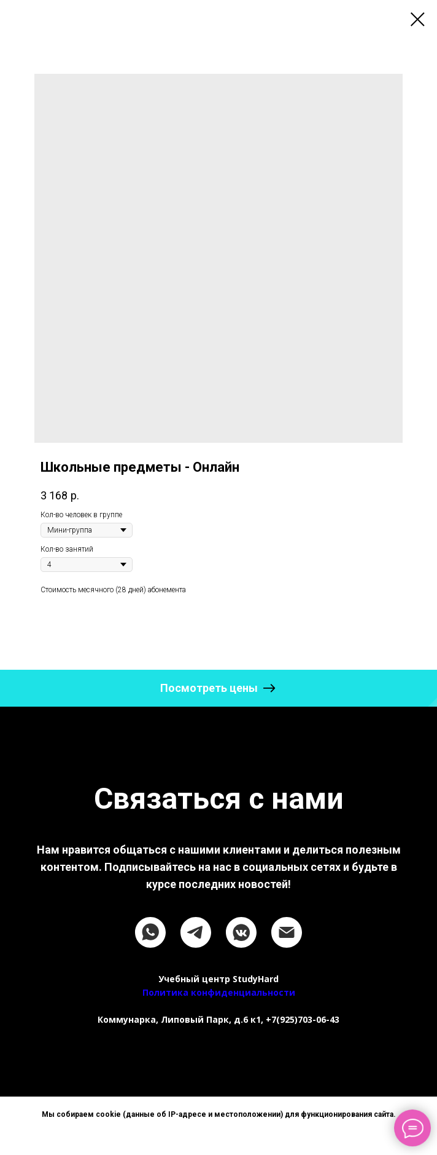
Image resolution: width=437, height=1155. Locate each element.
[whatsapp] (150, 932)
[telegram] (195, 932)
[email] (286, 932)
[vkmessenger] (241, 932)
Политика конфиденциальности (218, 992)
